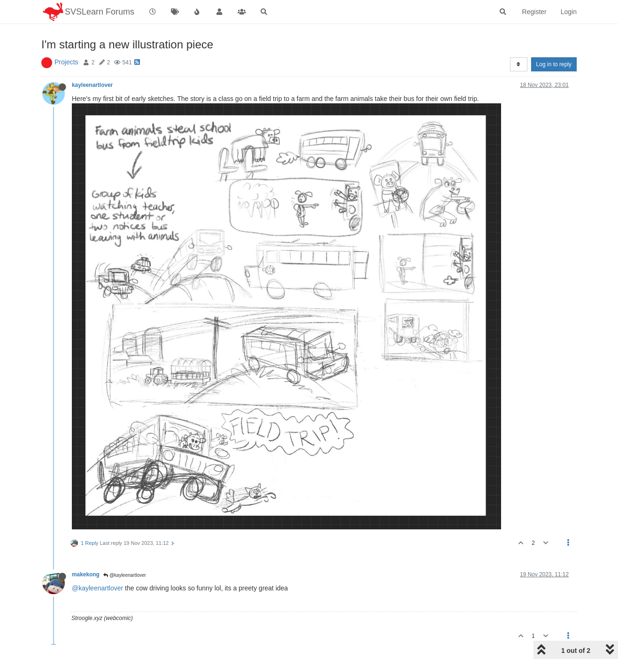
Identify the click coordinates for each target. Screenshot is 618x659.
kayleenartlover (92, 85)
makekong (86, 574)
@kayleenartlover (124, 575)
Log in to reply (554, 64)
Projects (66, 62)
